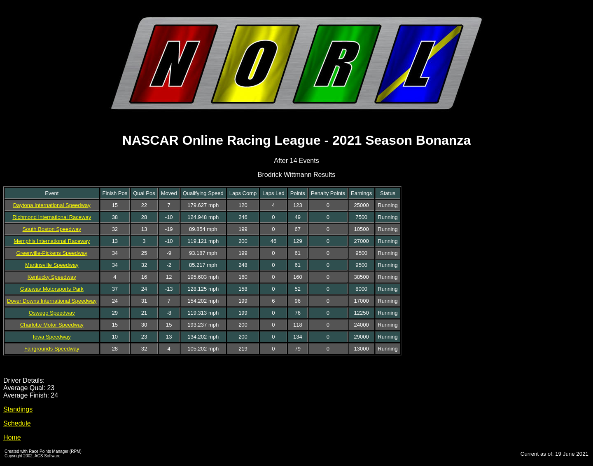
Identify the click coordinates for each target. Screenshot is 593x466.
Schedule (17, 423)
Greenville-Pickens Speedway (51, 253)
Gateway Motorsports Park (52, 289)
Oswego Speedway (52, 313)
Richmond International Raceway (51, 217)
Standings (18, 409)
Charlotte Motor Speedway (52, 325)
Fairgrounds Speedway (51, 349)
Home (12, 437)
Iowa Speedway (52, 337)
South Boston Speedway (52, 229)
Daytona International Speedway (52, 205)
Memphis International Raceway (52, 241)
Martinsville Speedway (51, 265)
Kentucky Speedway (52, 277)
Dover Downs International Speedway (52, 301)
